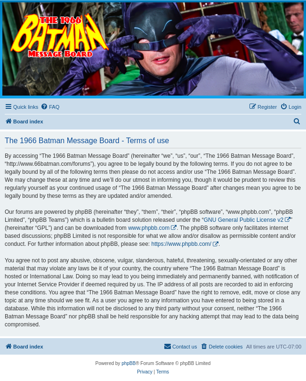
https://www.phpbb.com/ (181, 244)
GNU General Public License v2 (243, 220)
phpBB (128, 363)
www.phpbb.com (148, 228)
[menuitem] (49, 107)
